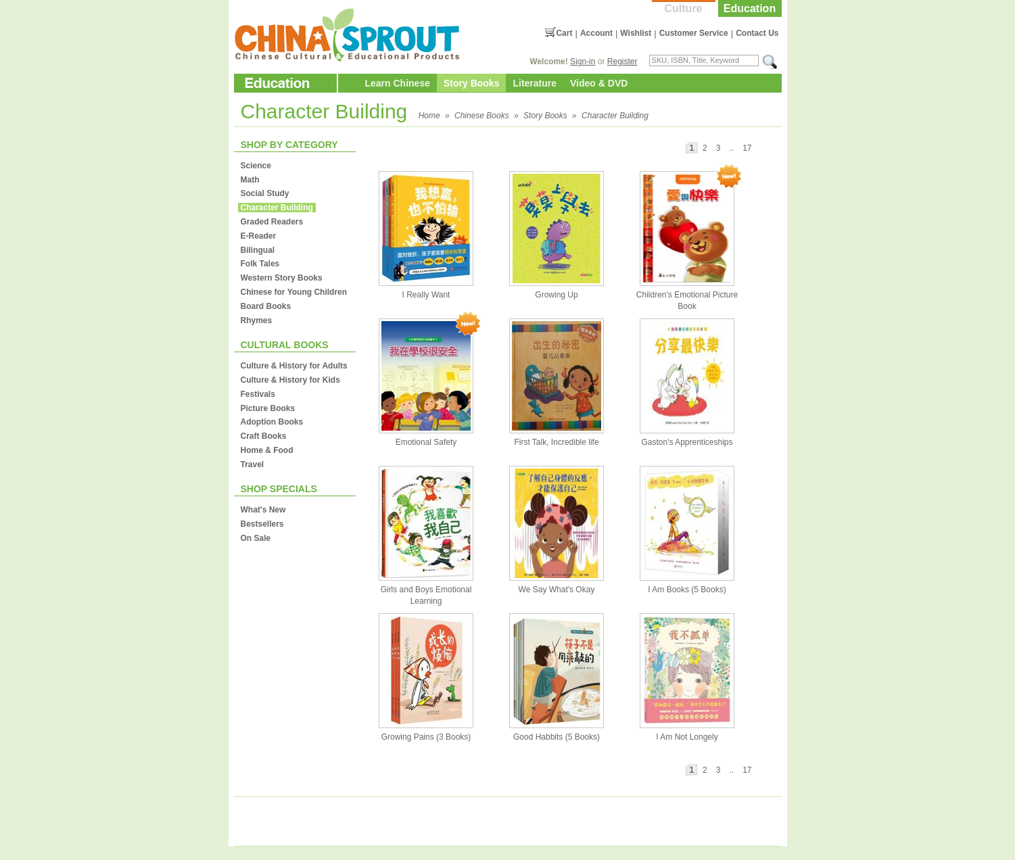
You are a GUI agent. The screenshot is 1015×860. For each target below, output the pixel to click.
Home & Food (267, 450)
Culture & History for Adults (294, 366)
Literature (535, 83)
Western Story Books (282, 278)
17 (746, 148)
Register (622, 61)
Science (256, 165)
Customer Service (693, 33)
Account (596, 33)
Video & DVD (599, 83)
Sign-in (582, 61)
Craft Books (264, 436)
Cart (564, 33)
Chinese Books (481, 115)
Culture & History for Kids (290, 380)
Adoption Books (272, 422)
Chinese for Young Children (294, 292)
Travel (252, 464)
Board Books (266, 306)
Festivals (258, 394)
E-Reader (259, 236)
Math (250, 180)
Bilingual (258, 250)
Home (429, 115)
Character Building (615, 115)
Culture (684, 8)
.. (731, 148)
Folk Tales (260, 263)
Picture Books (268, 408)
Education (750, 8)
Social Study (265, 193)
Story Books (471, 83)
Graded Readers (272, 221)
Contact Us (757, 33)
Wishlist (635, 33)
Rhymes (257, 320)
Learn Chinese (397, 83)
